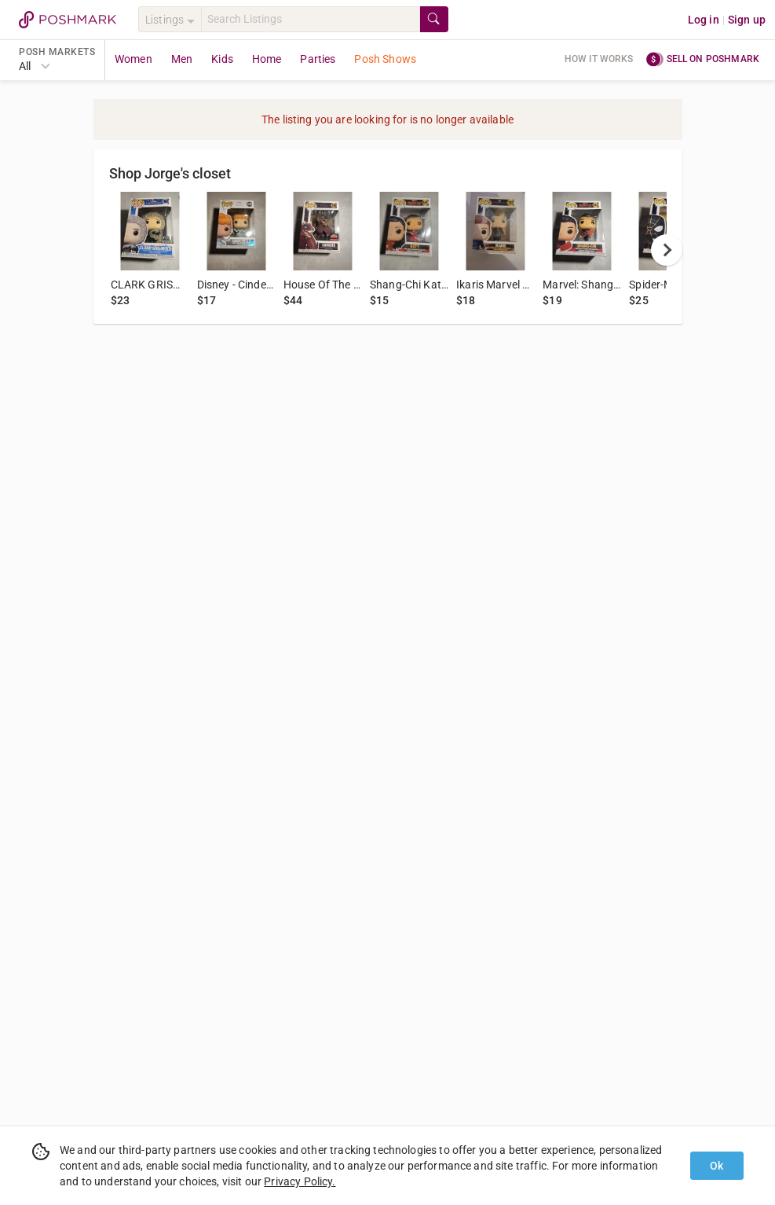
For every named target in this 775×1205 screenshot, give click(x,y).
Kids (222, 59)
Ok (716, 1165)
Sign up (747, 19)
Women (133, 59)
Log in (703, 19)
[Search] (310, 19)
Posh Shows (385, 59)
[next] (666, 250)
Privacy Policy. (299, 1181)
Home (267, 59)
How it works (599, 58)
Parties (317, 59)
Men (181, 59)
